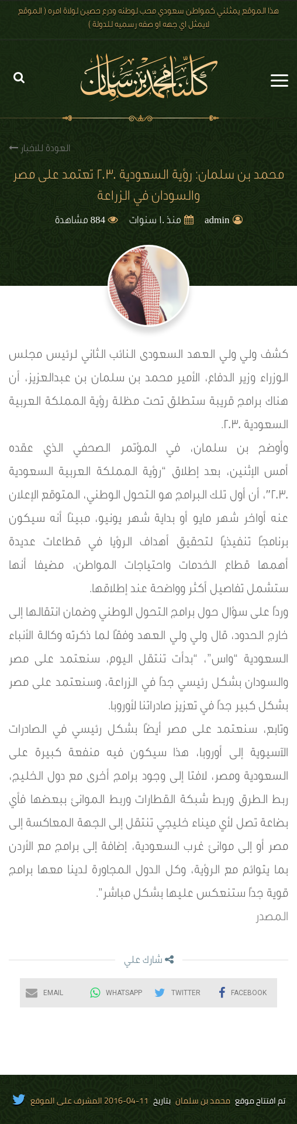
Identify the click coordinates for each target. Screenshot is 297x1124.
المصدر (271, 918)
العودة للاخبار (39, 148)
